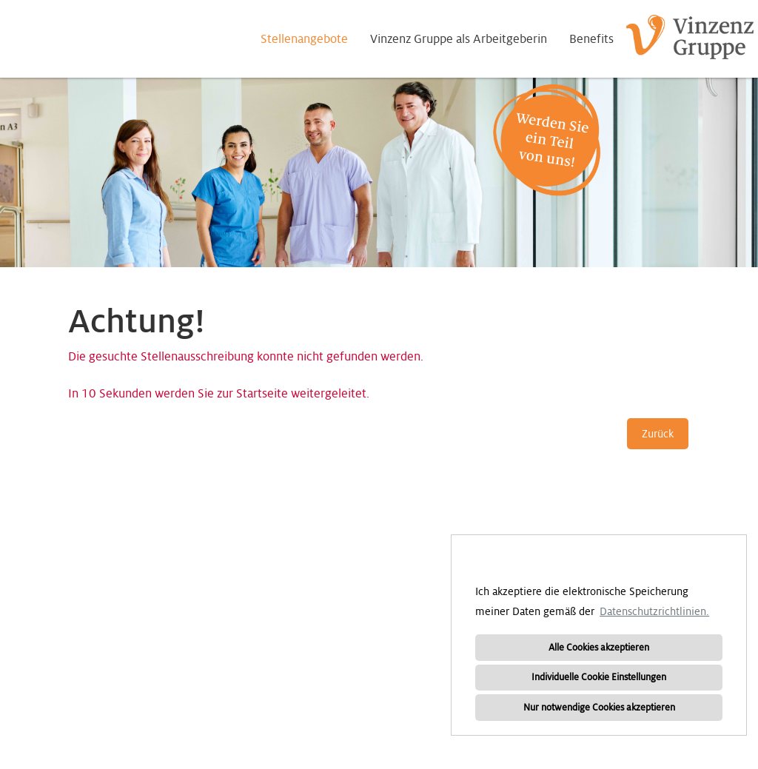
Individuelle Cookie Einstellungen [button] (598, 677)
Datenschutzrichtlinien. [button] (654, 611)
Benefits (591, 39)
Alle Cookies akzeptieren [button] (599, 647)
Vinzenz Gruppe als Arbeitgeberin (458, 39)
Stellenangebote (304, 39)
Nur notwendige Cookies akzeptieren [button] (599, 707)
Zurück (658, 434)
